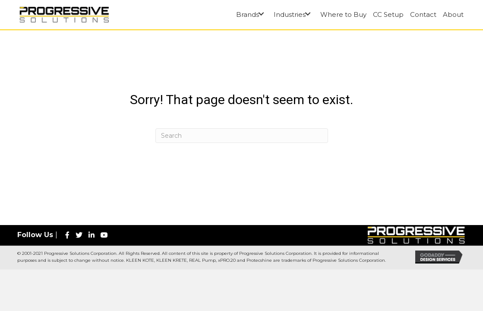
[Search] (241, 135)
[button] (261, 13)
